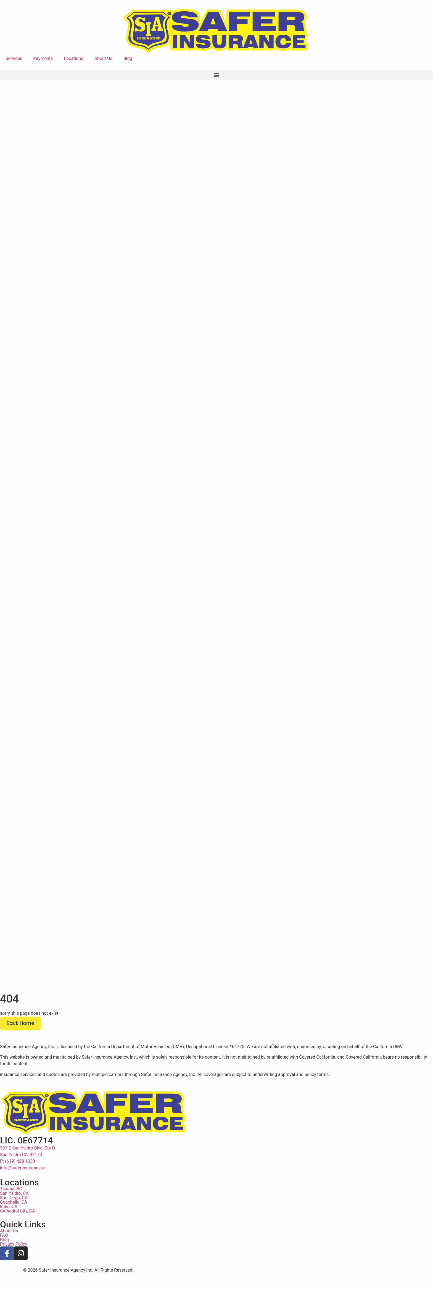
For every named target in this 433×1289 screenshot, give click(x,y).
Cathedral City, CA (17, 1226)
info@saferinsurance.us (23, 1183)
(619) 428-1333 (17, 1176)
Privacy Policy (13, 1259)
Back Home (21, 1038)
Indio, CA (8, 1222)
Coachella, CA (13, 1217)
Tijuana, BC (11, 1204)
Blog (127, 58)
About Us (103, 58)
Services (14, 58)
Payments (43, 58)
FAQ (4, 1250)
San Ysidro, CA (14, 1208)
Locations (73, 58)
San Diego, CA (14, 1213)
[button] (216, 75)
